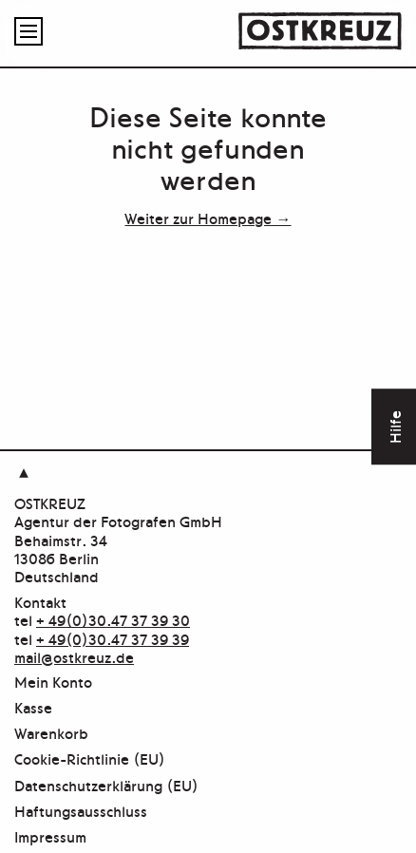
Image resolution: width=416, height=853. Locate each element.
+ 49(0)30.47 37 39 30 (113, 619)
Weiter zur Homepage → (207, 217)
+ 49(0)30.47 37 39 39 (112, 638)
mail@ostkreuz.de (74, 656)
